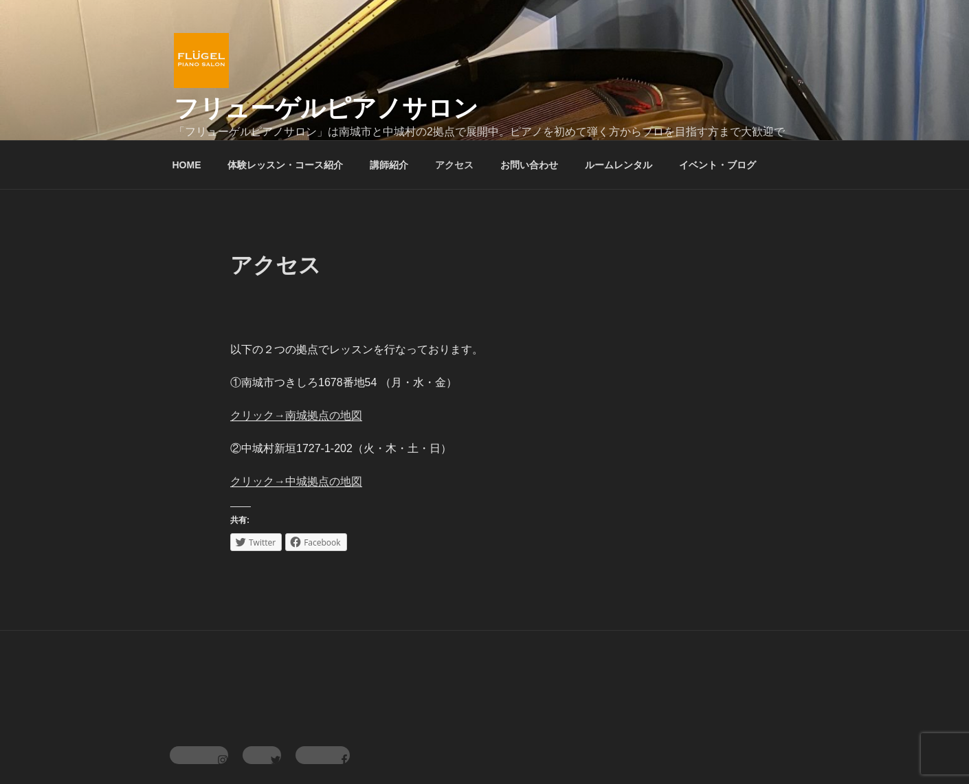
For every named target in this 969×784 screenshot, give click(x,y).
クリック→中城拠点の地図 (296, 481)
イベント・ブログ (717, 164)
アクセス (454, 164)
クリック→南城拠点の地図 (296, 415)
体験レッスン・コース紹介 (285, 164)
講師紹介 (389, 164)
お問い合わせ (529, 164)
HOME (186, 164)
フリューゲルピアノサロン (326, 108)
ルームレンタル (618, 164)
